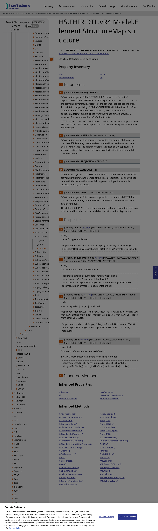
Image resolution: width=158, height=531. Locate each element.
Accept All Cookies (127, 519)
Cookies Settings (106, 519)
